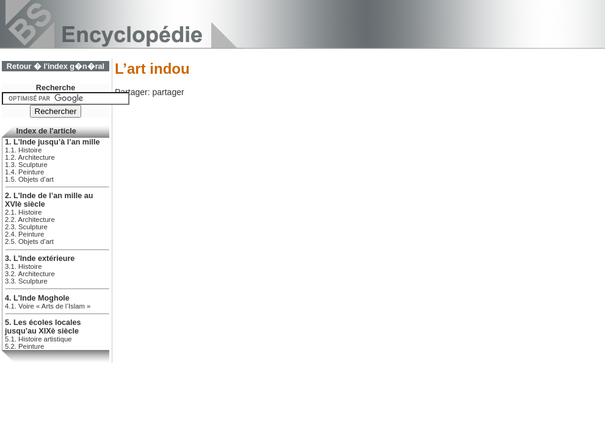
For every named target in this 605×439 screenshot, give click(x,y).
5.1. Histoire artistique (38, 339)
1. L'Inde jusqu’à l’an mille (52, 142)
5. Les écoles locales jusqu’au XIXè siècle (43, 326)
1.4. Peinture (24, 172)
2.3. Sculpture (26, 226)
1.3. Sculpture (26, 164)
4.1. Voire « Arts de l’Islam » (47, 306)
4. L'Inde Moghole (37, 298)
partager (168, 92)
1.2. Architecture (30, 157)
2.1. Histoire (23, 212)
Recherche (55, 88)
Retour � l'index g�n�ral (55, 66)
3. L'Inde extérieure (39, 258)
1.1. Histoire (23, 150)
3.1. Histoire (23, 266)
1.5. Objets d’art (29, 179)
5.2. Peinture (24, 346)
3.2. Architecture (30, 273)
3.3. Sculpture (26, 281)
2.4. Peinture (24, 234)
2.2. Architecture (30, 219)
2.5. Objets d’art (29, 241)
